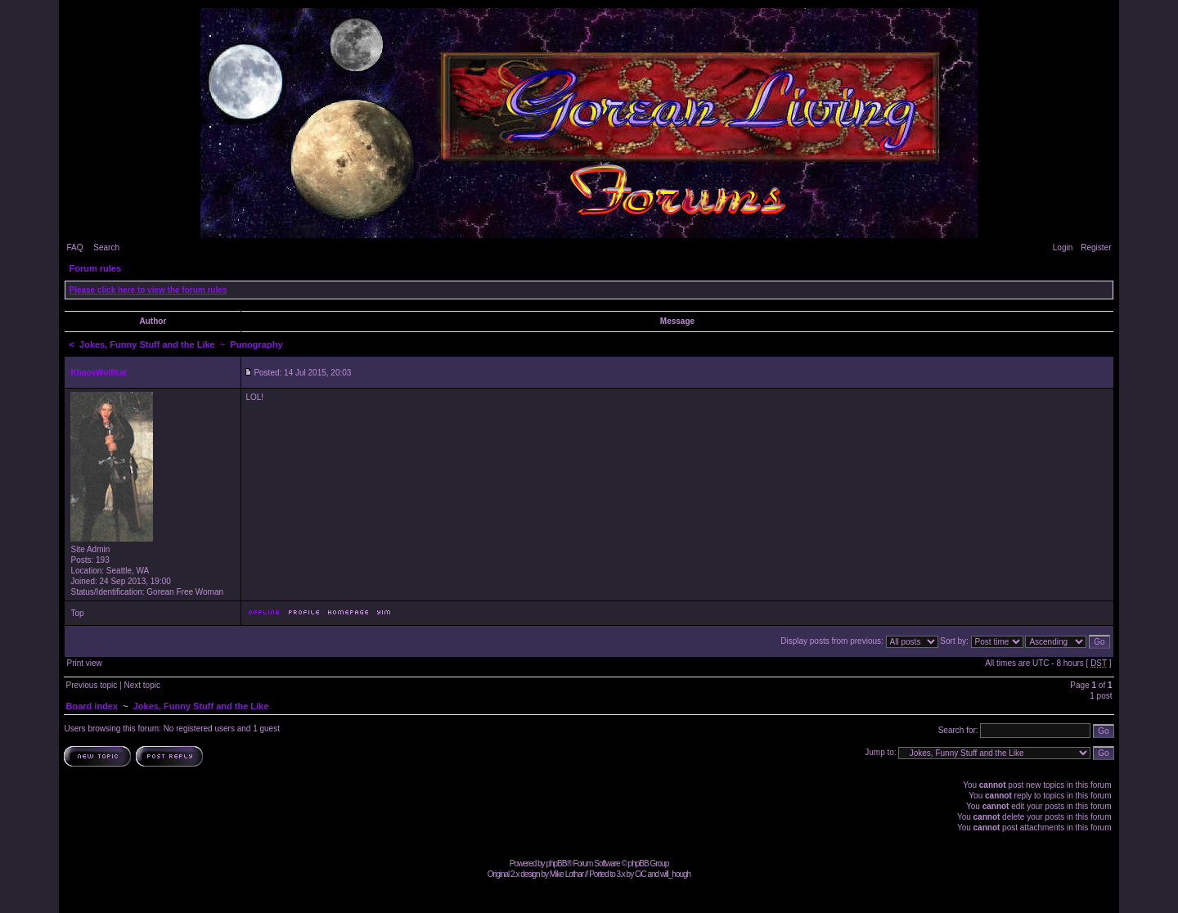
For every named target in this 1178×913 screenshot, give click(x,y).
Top (76, 613)
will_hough (675, 874)
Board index (91, 706)
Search (106, 247)
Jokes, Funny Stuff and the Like (147, 344)
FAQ (74, 247)
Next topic (142, 685)
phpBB (556, 863)
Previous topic (91, 685)
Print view (83, 663)
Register (1096, 247)
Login (1062, 247)
